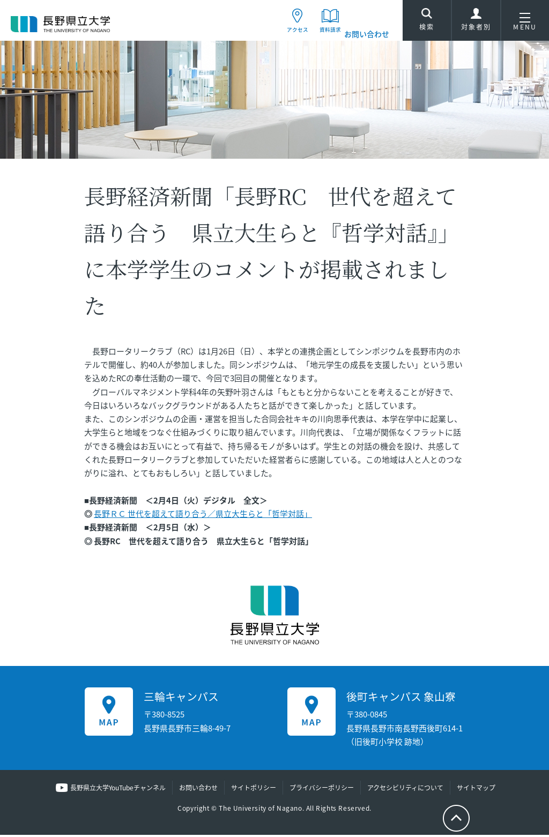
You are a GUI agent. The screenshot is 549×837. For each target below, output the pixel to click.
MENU (525, 24)
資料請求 (323, 33)
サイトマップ (476, 790)
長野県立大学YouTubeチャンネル (118, 790)
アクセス (279, 33)
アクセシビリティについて (405, 790)
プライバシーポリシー (322, 790)
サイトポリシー (253, 790)
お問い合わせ (366, 33)
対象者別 (476, 24)
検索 (427, 22)
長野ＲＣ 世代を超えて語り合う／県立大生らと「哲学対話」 (203, 516)
